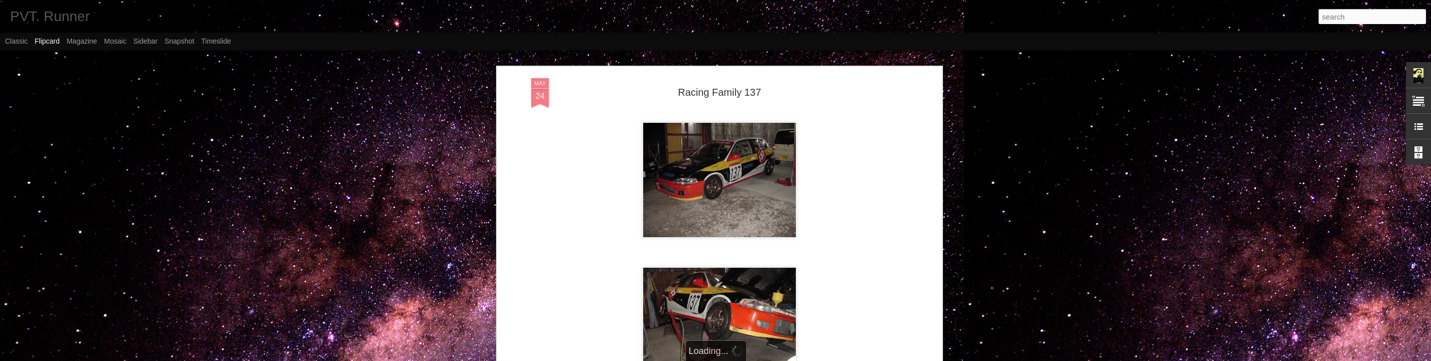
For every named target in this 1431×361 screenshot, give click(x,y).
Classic (16, 41)
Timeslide (216, 41)
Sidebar (146, 41)
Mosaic (115, 41)
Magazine (82, 41)
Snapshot (179, 41)
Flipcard (47, 41)
